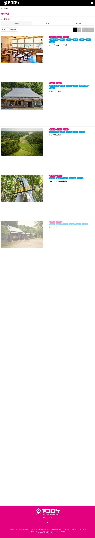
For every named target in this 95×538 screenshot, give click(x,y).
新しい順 (16, 23)
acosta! (51, 517)
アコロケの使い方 (21, 529)
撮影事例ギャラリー (44, 529)
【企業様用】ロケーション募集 (36, 532)
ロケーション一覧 (32, 529)
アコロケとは (11, 529)
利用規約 (66, 529)
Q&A (52, 529)
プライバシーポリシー (53, 532)
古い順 (47, 23)
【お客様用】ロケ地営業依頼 (78, 529)
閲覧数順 (78, 23)
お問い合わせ (59, 529)
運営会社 (63, 532)
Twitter (47, 522)
